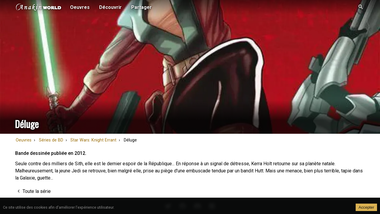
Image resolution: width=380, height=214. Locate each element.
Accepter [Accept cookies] (366, 207)
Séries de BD (51, 140)
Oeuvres (23, 140)
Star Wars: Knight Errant (93, 140)
